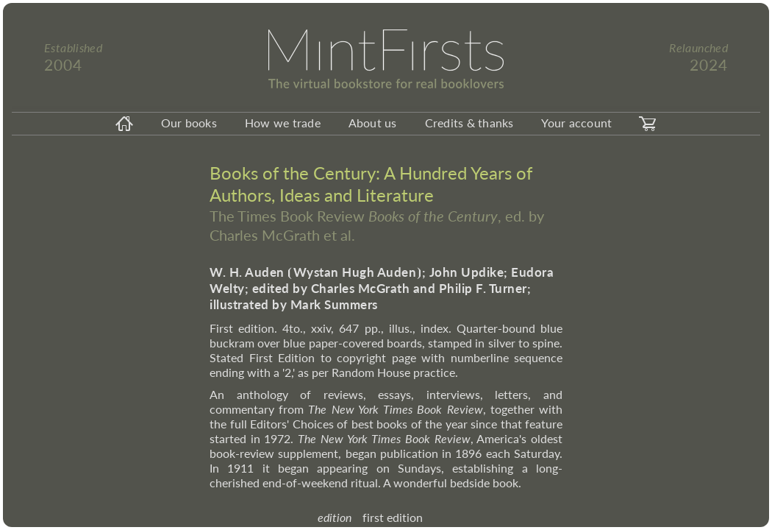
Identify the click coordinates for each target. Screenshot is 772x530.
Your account (576, 123)
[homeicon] (124, 123)
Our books (189, 123)
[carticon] (648, 123)
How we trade (283, 123)
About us (373, 123)
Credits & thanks (469, 123)
